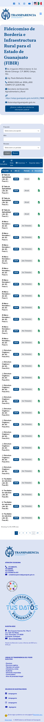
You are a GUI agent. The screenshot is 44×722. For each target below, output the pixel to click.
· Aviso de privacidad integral (14, 676)
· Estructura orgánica (11, 665)
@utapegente (11, 694)
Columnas (20, 163)
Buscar (15, 153)
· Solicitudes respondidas (13, 673)
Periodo (6, 144)
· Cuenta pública (10, 674)
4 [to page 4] (26, 533)
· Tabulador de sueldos (12, 667)
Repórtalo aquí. (37, 715)
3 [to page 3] (23, 533)
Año (4, 135)
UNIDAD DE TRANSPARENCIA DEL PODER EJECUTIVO (18, 658)
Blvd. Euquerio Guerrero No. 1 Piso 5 (17, 635)
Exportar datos (34, 163)
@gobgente (10, 707)
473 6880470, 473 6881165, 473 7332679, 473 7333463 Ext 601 (11, 569)
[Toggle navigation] (40, 14)
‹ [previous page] (13, 533)
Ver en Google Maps (13, 639)
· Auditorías (8, 671)
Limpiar (7, 153)
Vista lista (11, 163)
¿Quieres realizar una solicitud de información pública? (22, 109)
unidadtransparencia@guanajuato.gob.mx (19, 575)
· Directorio (8, 663)
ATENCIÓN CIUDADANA (13, 562)
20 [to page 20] (38, 533)
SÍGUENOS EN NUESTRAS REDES (16, 689)
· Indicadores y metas (11, 669)
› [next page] (41, 533)
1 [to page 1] (16, 533)
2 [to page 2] (19, 533)
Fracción (6, 127)
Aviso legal (8, 720)
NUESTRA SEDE (10, 626)
